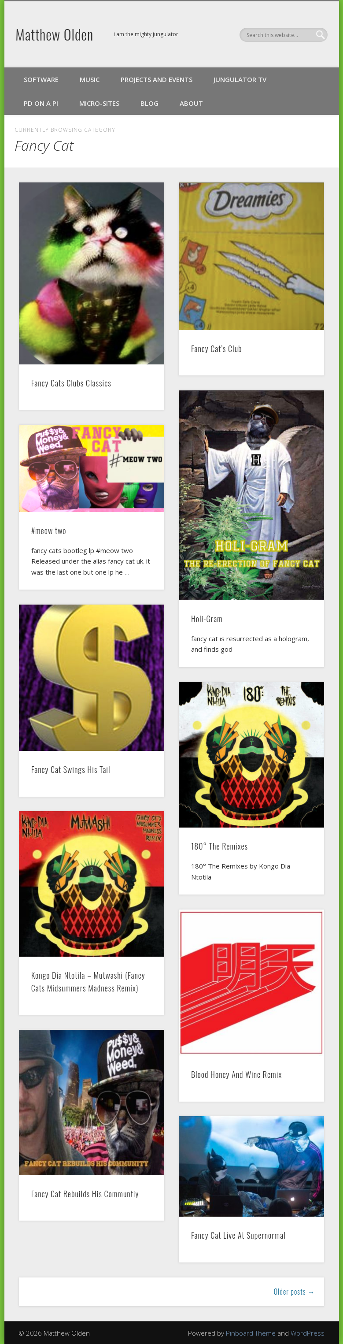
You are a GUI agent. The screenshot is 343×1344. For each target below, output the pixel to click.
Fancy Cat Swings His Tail (71, 769)
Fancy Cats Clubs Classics (71, 383)
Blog (149, 103)
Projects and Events (156, 79)
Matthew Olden (54, 34)
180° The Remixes (219, 846)
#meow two (48, 530)
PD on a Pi (41, 103)
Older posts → (294, 1291)
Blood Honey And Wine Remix (236, 1074)
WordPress (308, 1333)
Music (90, 79)
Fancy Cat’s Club (216, 348)
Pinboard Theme (251, 1333)
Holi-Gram (207, 618)
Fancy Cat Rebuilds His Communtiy (85, 1193)
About (191, 103)
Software (41, 79)
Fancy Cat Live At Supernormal (238, 1235)
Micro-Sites (99, 103)
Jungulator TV (240, 79)
